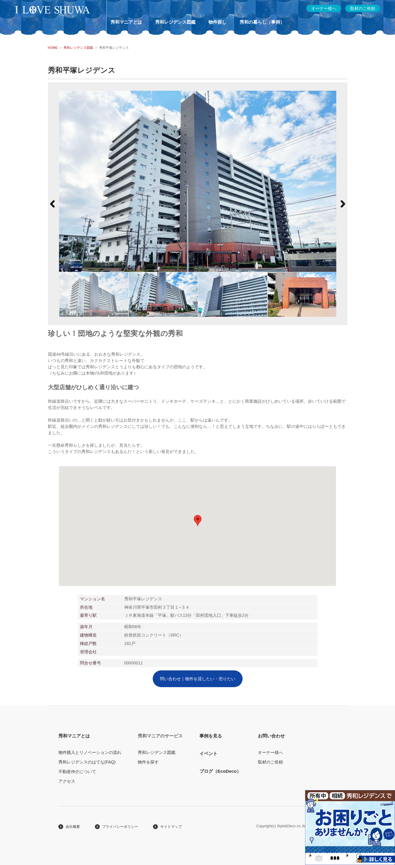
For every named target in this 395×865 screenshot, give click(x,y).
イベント (208, 753)
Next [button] (342, 203)
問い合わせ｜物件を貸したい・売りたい (197, 678)
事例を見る (210, 735)
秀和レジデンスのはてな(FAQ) (87, 762)
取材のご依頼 (270, 762)
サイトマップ (171, 827)
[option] (93, 294)
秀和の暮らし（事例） (262, 22)
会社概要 (73, 827)
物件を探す (148, 762)
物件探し (217, 22)
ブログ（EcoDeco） (220, 771)
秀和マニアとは (126, 22)
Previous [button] (52, 203)
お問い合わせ (271, 735)
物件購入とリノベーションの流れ (89, 752)
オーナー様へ (270, 752)
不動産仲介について (77, 771)
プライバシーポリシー (120, 827)
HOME (53, 47)
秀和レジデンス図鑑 (175, 22)
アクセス (66, 781)
